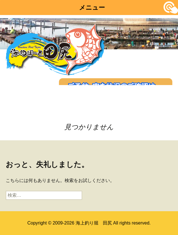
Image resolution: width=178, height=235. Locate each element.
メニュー (92, 7)
